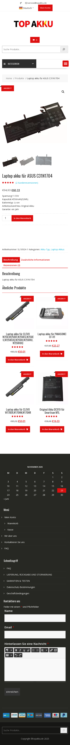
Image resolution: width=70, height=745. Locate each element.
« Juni (6, 498)
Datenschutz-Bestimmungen (21, 587)
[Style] (9, 650)
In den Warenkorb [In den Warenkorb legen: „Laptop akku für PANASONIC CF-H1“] (50, 353)
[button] (66, 64)
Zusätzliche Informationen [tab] (35, 259)
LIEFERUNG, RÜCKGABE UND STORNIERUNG (29, 574)
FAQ (6, 548)
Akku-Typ (45, 249)
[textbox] (35, 669)
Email (9, 627)
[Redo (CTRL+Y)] (20, 655)
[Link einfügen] (51, 650)
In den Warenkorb (22, 218)
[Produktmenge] (6, 218)
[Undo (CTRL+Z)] (16, 655)
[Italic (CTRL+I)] (20, 650)
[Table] (9, 655)
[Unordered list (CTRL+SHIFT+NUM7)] (33, 650)
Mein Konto (45, 7)
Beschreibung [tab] (10, 259)
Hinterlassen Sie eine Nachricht (26, 644)
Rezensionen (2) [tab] (11, 265)
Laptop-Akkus (57, 249)
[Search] (63, 49)
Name (8, 611)
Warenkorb (12, 523)
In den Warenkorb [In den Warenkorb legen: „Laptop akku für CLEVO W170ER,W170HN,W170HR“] (16, 429)
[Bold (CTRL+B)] (16, 650)
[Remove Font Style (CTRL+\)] (28, 650)
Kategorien (11, 63)
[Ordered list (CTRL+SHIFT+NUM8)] (37, 650)
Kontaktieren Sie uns (14, 542)
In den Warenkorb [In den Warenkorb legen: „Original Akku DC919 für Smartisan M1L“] (50, 429)
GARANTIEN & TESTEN (18, 580)
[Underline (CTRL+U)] (24, 650)
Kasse (10, 529)
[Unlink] (55, 650)
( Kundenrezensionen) (26, 182)
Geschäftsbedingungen (18, 593)
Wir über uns (10, 535)
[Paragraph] (44, 650)
